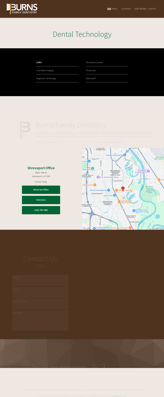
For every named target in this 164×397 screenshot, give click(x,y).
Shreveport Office (41, 168)
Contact (152, 9)
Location (125, 9)
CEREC (39, 64)
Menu (112, 9)
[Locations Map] (123, 188)
